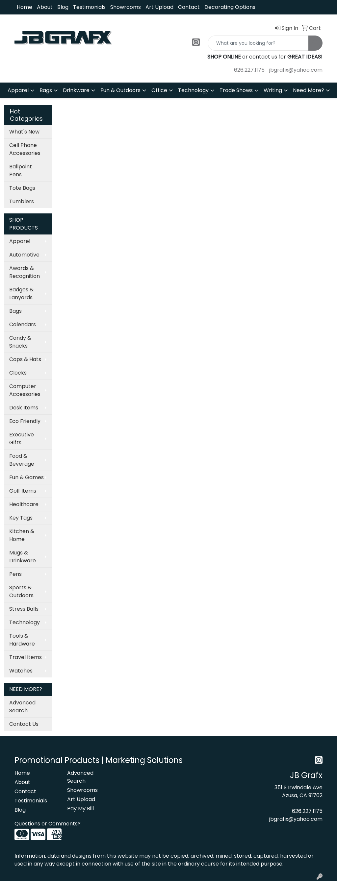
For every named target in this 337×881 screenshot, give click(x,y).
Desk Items (23, 407)
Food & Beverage (21, 460)
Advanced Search (22, 706)
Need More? (308, 90)
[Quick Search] (258, 43)
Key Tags (21, 518)
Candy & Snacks (20, 342)
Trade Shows (236, 90)
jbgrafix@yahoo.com (296, 70)
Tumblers (21, 201)
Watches (21, 670)
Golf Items (22, 491)
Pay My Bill (80, 808)
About (45, 7)
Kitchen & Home (21, 535)
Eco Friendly (24, 421)
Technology (193, 90)
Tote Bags (22, 188)
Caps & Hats (25, 359)
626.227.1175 (249, 70)
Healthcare (24, 504)
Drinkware (76, 90)
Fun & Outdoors (120, 90)
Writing (273, 90)
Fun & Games (26, 477)
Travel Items (25, 657)
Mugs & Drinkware (22, 556)
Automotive (24, 254)
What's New (24, 131)
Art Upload (159, 7)
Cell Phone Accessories (24, 149)
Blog (62, 7)
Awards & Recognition (24, 272)
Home (24, 7)
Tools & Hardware (22, 640)
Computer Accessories (24, 390)
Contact (189, 7)
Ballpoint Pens (20, 170)
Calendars (22, 324)
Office (159, 90)
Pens (15, 574)
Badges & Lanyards (21, 293)
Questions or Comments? (47, 823)
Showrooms (125, 7)
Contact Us (24, 724)
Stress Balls (24, 609)
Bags (45, 90)
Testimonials (89, 7)
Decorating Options (229, 7)
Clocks (18, 373)
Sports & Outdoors (21, 591)
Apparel (18, 90)
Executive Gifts (21, 438)
